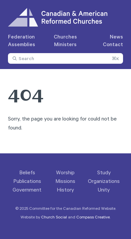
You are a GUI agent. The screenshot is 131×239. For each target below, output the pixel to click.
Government (27, 189)
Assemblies (21, 44)
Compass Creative (93, 216)
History (65, 189)
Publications (27, 181)
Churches (65, 36)
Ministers (65, 44)
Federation (21, 36)
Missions (65, 181)
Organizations (104, 181)
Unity (104, 189)
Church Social (54, 216)
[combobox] (65, 58)
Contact (113, 44)
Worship (65, 172)
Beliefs (27, 172)
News (116, 36)
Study (104, 172)
